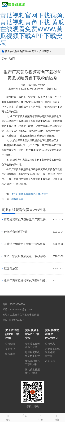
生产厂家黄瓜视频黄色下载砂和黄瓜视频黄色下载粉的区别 (27, 280)
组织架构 (10, 354)
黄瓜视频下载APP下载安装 (32, 334)
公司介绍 (10, 343)
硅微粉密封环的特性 (16, 231)
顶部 (57, 417)
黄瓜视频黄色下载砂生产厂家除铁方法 (27, 219)
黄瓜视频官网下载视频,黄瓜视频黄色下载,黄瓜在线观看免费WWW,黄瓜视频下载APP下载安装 (32, 29)
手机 (24, 415)
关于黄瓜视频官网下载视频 (12, 334)
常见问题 (50, 361)
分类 (41, 417)
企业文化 (10, 348)
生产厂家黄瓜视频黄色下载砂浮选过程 (27, 256)
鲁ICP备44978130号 (14, 319)
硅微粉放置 (17, 199)
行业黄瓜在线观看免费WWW (52, 352)
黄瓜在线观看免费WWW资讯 (20, 51)
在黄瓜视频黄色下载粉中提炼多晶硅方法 (27, 243)
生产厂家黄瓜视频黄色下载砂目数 (29, 194)
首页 (8, 417)
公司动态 (44, 51)
